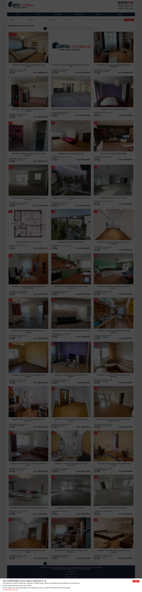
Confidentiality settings (10, 590)
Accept (136, 581)
